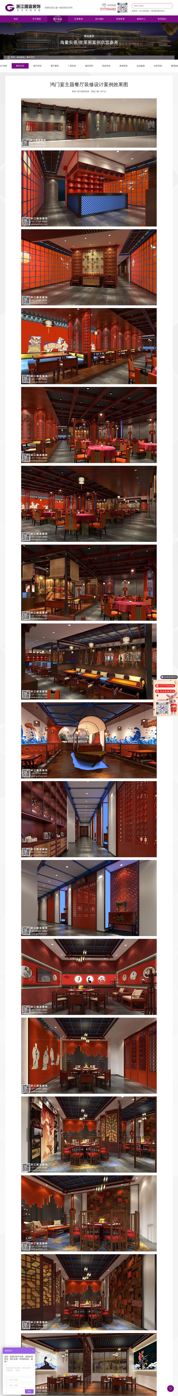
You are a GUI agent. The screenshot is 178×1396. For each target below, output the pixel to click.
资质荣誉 (120, 19)
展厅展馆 (55, 66)
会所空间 (158, 66)
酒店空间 (89, 66)
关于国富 (36, 19)
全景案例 (78, 19)
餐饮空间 (30, 57)
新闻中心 (141, 19)
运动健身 (141, 66)
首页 (16, 19)
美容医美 (123, 66)
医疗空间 (37, 66)
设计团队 (99, 19)
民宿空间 (106, 66)
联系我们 (162, 19)
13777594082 (108, 9)
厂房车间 (72, 66)
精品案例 (57, 19)
